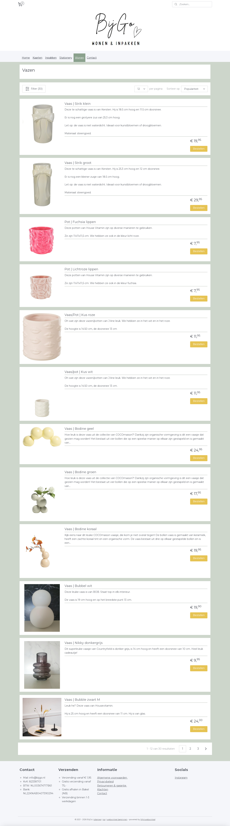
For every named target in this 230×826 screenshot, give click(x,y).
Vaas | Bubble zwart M (82, 700)
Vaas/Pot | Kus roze (80, 315)
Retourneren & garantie (112, 785)
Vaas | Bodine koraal (81, 529)
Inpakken (51, 57)
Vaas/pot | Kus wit (79, 372)
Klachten (102, 789)
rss (104, 819)
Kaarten (37, 57)
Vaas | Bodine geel (79, 429)
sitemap (97, 819)
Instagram (181, 777)
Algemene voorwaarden (112, 777)
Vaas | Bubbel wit (78, 586)
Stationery (65, 57)
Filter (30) (34, 89)
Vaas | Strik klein (78, 104)
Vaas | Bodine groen (80, 472)
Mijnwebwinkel (148, 819)
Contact (92, 57)
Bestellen (199, 148)
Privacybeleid (105, 781)
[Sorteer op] (194, 89)
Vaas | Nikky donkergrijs (84, 643)
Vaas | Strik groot (78, 163)
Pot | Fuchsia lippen (80, 222)
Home (26, 57)
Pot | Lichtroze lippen (81, 269)
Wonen (79, 57)
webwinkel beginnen (117, 819)
